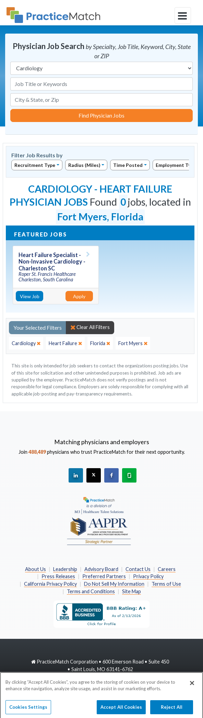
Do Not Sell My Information (114, 584)
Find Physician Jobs (101, 115)
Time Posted (128, 165)
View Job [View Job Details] (29, 296)
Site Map (131, 591)
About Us (35, 569)
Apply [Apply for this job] (79, 296)
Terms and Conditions (91, 591)
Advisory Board (101, 569)
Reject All (171, 709)
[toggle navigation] (183, 15)
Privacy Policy (148, 576)
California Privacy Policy (50, 584)
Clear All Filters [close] (90, 327)
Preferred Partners (104, 576)
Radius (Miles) (84, 165)
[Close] (192, 685)
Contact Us (138, 569)
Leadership (65, 569)
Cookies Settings (28, 709)
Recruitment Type (34, 165)
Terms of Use (166, 584)
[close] (26, 343)
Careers (167, 569)
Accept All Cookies (121, 709)
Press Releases (58, 576)
